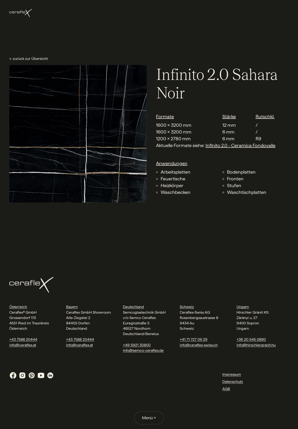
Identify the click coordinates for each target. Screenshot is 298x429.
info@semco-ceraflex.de (143, 350)
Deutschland (133, 307)
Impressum (231, 374)
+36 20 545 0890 (251, 339)
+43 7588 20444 (23, 339)
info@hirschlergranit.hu (256, 345)
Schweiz (187, 307)
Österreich (18, 307)
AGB (226, 389)
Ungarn (243, 307)
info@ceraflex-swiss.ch (199, 345)
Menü (149, 417)
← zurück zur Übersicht (28, 58)
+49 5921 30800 (137, 345)
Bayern (72, 307)
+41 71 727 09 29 (193, 339)
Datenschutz (232, 381)
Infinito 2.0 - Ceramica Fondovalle (240, 145)
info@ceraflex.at (22, 345)
